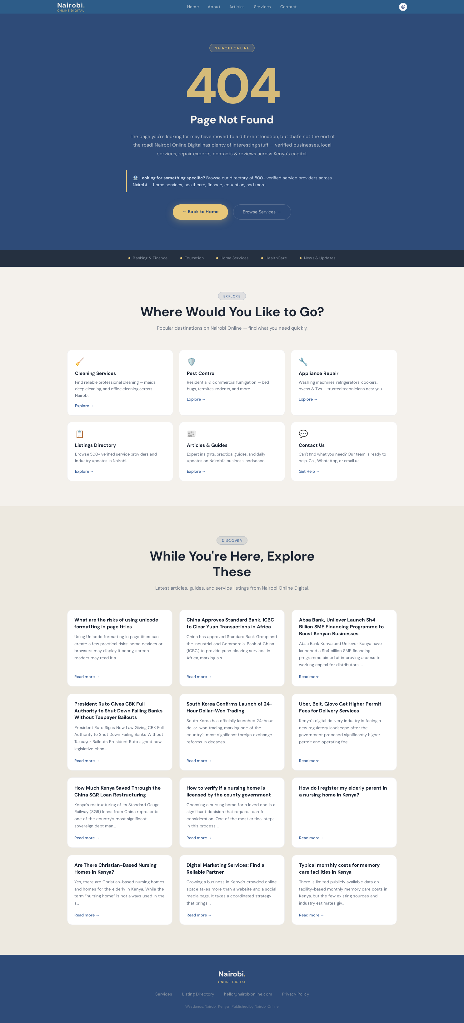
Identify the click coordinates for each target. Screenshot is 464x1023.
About (214, 6)
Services (262, 6)
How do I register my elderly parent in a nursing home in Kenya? (343, 791)
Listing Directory (198, 994)
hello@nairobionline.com (248, 994)
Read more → (87, 676)
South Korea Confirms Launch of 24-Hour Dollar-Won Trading (229, 707)
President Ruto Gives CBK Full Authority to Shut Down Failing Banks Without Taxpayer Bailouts (118, 711)
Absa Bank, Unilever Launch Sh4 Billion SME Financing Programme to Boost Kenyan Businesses (341, 626)
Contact (288, 6)
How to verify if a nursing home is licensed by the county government (229, 791)
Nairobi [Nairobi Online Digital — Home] (71, 6)
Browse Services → (262, 212)
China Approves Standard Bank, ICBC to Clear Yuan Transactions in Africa (230, 623)
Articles (237, 6)
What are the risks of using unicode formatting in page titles (116, 623)
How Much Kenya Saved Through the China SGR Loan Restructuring (117, 791)
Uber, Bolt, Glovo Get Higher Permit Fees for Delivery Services (340, 707)
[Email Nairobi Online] (403, 7)
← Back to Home (200, 211)
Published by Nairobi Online (255, 1006)
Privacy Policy (295, 994)
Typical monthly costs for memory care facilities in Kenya (339, 868)
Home (193, 6)
